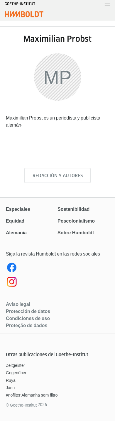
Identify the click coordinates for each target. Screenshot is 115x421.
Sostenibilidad (73, 209)
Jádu (10, 387)
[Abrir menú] (107, 6)
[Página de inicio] (24, 13)
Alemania (16, 232)
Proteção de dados (26, 325)
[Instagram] (57, 283)
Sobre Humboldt (76, 232)
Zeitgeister (15, 365)
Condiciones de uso (28, 318)
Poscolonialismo (76, 220)
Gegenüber (16, 372)
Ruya (11, 380)
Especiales (18, 209)
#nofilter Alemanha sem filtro (32, 395)
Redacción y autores (58, 175)
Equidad (15, 220)
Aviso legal (18, 304)
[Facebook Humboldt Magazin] (57, 269)
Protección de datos (28, 311)
